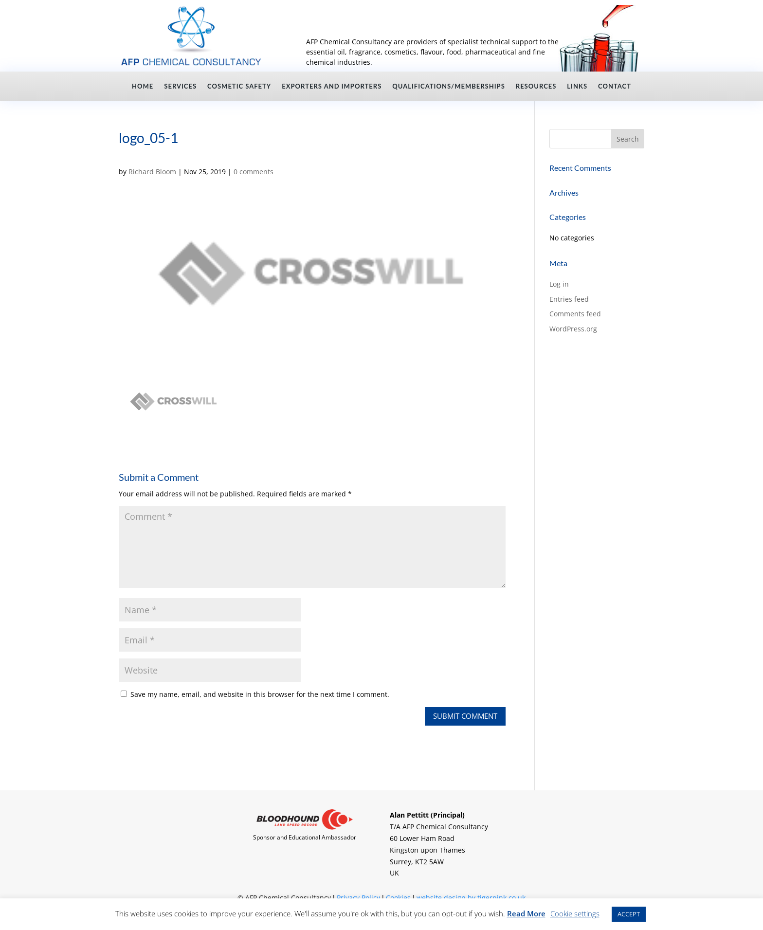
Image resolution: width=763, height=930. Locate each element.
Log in (559, 284)
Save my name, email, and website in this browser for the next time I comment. (259, 694)
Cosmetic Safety (239, 86)
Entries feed (569, 299)
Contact (614, 86)
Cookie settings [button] (575, 913)
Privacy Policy (358, 897)
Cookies (398, 897)
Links (577, 86)
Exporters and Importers (332, 86)
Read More (526, 913)
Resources (536, 86)
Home (142, 86)
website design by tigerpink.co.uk (471, 897)
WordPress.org (573, 328)
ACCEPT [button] (629, 914)
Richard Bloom (152, 171)
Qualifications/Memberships (448, 86)
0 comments (253, 171)
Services (180, 86)
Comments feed (575, 313)
